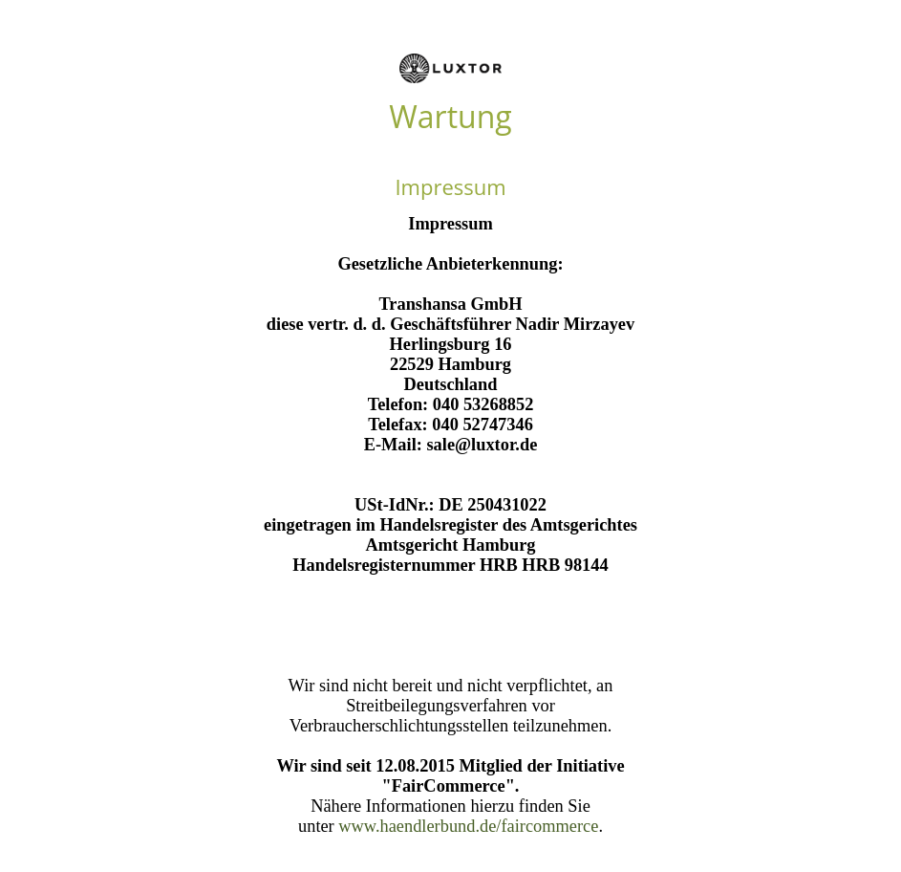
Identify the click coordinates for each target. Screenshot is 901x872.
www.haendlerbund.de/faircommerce (468, 826)
